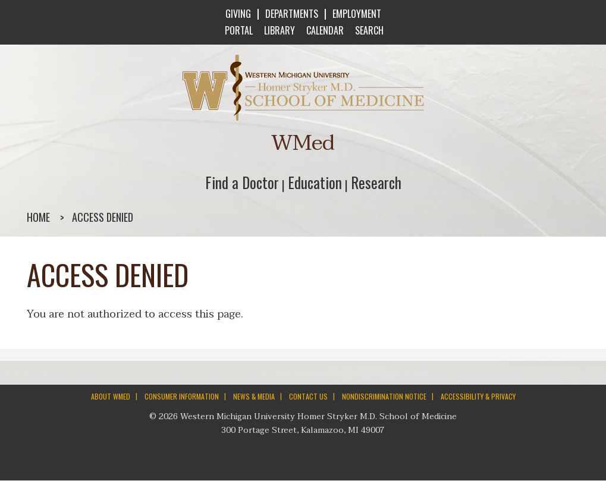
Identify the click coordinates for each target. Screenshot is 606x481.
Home (38, 217)
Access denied (102, 217)
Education (315, 182)
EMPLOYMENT (356, 14)
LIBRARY (278, 30)
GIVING (238, 14)
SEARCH (368, 30)
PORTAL (237, 30)
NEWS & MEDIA (254, 396)
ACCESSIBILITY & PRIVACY (478, 396)
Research (376, 182)
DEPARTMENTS (291, 14)
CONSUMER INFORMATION (182, 396)
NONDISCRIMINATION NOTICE (384, 396)
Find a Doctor (242, 182)
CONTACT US (308, 396)
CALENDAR (324, 30)
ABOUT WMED (110, 396)
